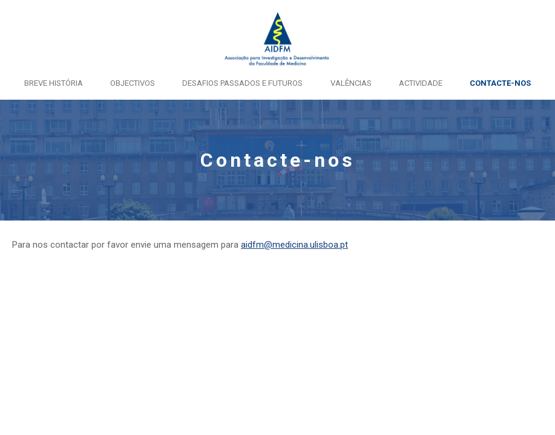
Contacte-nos (500, 83)
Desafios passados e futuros (242, 83)
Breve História (53, 83)
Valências (351, 83)
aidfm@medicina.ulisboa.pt (294, 244)
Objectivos (132, 83)
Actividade (420, 83)
